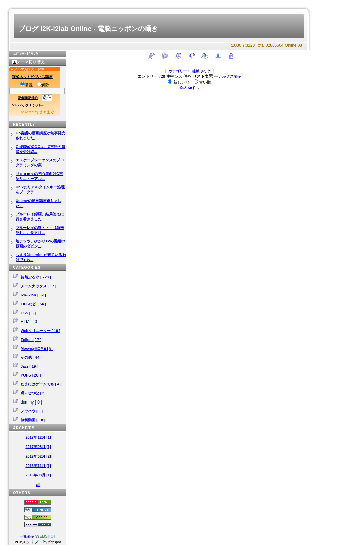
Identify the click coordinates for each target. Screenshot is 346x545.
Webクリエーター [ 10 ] (40, 331)
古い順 (202, 82)
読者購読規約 (28, 98)
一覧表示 (27, 536)
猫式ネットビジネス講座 (32, 77)
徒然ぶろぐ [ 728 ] (36, 277)
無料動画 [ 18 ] (33, 420)
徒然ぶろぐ (201, 71)
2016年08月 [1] (38, 475)
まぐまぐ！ (48, 112)
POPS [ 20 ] (31, 375)
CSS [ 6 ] (28, 313)
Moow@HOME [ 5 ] (37, 348)
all (38, 485)
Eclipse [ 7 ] (31, 340)
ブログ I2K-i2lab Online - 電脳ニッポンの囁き (88, 28)
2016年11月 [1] (38, 466)
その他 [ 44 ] (31, 357)
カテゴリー (177, 71)
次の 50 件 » (189, 88)
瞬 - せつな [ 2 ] (33, 393)
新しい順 (179, 82)
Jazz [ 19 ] (29, 366)
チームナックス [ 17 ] (38, 286)
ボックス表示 (230, 76)
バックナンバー (31, 105)
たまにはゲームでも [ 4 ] (41, 384)
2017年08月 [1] (38, 447)
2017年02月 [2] (38, 456)
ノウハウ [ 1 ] (32, 411)
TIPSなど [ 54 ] (33, 304)
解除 (43, 85)
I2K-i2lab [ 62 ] (33, 295)
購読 (26, 85)
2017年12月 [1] (38, 437)
